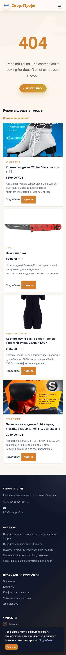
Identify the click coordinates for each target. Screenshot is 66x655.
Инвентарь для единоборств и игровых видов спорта (30, 536)
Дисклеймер (10, 603)
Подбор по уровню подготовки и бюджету (28, 549)
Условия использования (17, 598)
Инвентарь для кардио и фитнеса (22, 544)
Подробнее (13, 199)
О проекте (9, 581)
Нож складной (16, 253)
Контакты (9, 586)
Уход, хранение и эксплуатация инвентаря (27, 560)
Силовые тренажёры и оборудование (25, 555)
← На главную (33, 88)
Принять (11, 647)
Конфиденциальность (16, 592)
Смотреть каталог (15, 118)
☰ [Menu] (59, 5)
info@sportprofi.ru (13, 512)
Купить (29, 199)
